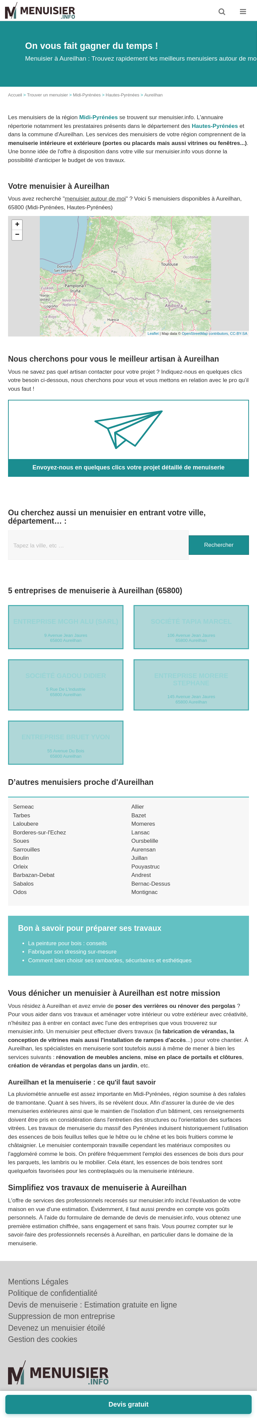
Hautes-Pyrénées (122, 94)
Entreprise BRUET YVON (65, 737)
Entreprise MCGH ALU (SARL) (65, 621)
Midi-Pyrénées (87, 94)
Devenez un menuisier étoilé (56, 1328)
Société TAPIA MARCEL (191, 621)
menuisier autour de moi (95, 199)
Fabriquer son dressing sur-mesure (72, 952)
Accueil (15, 94)
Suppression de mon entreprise (61, 1316)
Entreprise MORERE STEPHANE (191, 679)
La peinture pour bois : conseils (67, 943)
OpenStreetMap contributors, (206, 333)
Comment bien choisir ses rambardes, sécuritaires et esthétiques (110, 960)
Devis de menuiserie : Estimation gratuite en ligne (92, 1304)
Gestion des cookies (42, 1339)
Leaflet (153, 333)
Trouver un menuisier (47, 94)
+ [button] (17, 225)
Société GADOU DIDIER (65, 675)
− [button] (17, 235)
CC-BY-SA (238, 333)
